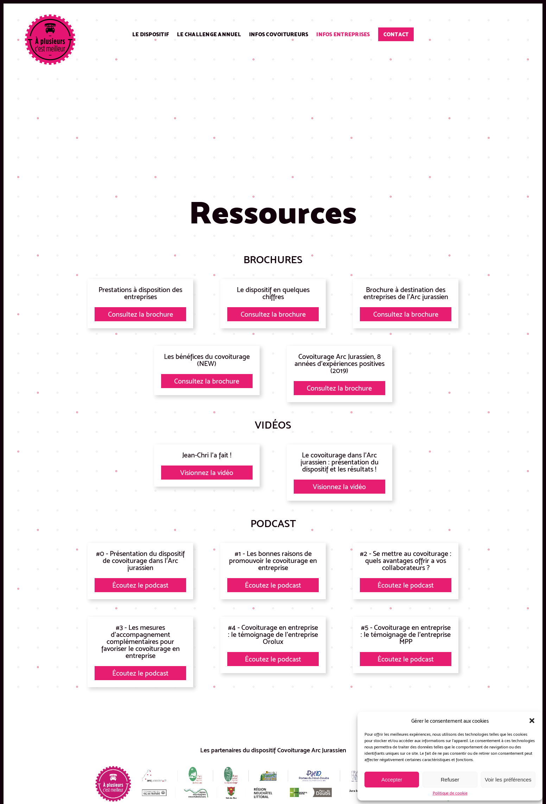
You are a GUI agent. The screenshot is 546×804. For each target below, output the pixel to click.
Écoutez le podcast (140, 585)
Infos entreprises (343, 34)
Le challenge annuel (209, 34)
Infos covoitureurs (279, 34)
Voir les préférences (508, 780)
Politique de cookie (450, 793)
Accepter (391, 780)
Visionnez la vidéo (206, 472)
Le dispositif (150, 34)
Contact (396, 34)
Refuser (450, 780)
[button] (531, 720)
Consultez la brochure (140, 314)
